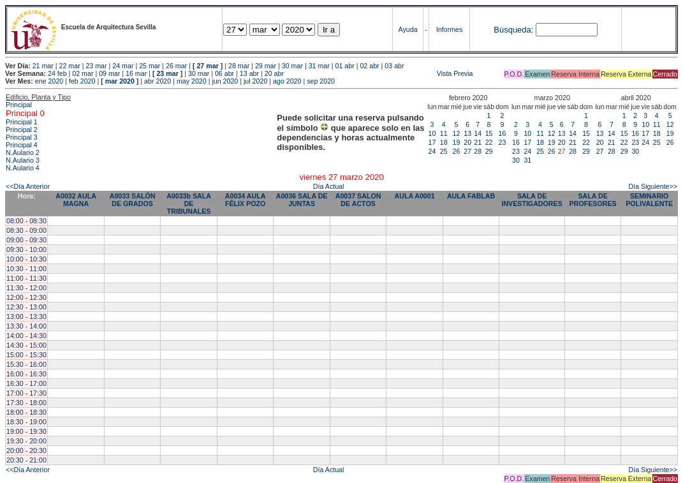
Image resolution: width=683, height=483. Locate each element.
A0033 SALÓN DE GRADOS (133, 199)
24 (432, 151)
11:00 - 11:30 (26, 278)
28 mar (238, 66)
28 (477, 151)
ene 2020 (49, 81)
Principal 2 (22, 129)
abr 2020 (157, 81)
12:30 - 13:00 (26, 307)
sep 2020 (321, 81)
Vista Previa (379, 73)
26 (456, 151)
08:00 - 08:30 (26, 221)
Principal (19, 104)
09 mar (109, 73)
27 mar (207, 66)
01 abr (345, 66)
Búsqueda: (513, 29)
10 (432, 133)
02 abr (369, 66)
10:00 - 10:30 (26, 259)
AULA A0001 (414, 196)
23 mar (95, 66)
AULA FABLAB (471, 196)
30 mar (292, 66)
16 (502, 133)
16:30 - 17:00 (26, 383)
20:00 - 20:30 (26, 450)
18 (444, 142)
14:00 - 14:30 (26, 335)
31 (527, 160)
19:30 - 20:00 (26, 441)
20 (467, 142)
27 (467, 151)
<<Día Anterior (28, 186)
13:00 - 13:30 (26, 316)
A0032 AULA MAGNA (75, 199)
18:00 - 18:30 (26, 412)
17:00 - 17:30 (26, 393)
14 (477, 133)
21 (477, 142)
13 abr (249, 73)
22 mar (69, 66)
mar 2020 (120, 81)
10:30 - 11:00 (26, 268)
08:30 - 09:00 (26, 230)
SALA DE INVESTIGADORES (531, 199)
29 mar (265, 66)
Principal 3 (22, 137)
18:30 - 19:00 (26, 422)
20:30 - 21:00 (26, 460)
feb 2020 (82, 81)
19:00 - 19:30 (26, 431)
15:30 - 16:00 (26, 364)
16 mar (136, 73)
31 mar (319, 66)
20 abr (274, 73)
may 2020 (192, 81)
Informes (449, 29)
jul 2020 (255, 81)
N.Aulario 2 (23, 152)
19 (456, 142)
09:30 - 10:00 (26, 249)
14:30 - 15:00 (26, 345)
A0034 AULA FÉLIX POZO (245, 199)
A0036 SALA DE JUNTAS (302, 199)
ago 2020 (287, 81)
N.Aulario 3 (23, 160)
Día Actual (328, 186)
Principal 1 (22, 122)
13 (467, 133)
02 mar (82, 73)
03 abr (394, 66)
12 (456, 133)
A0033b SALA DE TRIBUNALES (188, 203)
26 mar (176, 66)
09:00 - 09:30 (26, 240)
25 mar (149, 66)
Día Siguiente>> (653, 186)
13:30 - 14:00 (26, 326)
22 (489, 142)
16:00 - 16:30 (26, 374)
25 (444, 151)
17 (432, 142)
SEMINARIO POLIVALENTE (649, 199)
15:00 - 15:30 (26, 355)
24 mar (122, 66)
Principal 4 (22, 145)
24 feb (57, 73)
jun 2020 (225, 81)
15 (489, 133)
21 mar (43, 66)
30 (516, 160)
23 (502, 142)
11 (444, 133)
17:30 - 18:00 (26, 402)
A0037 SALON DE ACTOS (358, 199)
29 (489, 151)
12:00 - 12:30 (26, 297)
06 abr (224, 73)
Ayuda (408, 29)
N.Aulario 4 (23, 168)
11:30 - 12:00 (26, 288)
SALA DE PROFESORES (593, 199)
